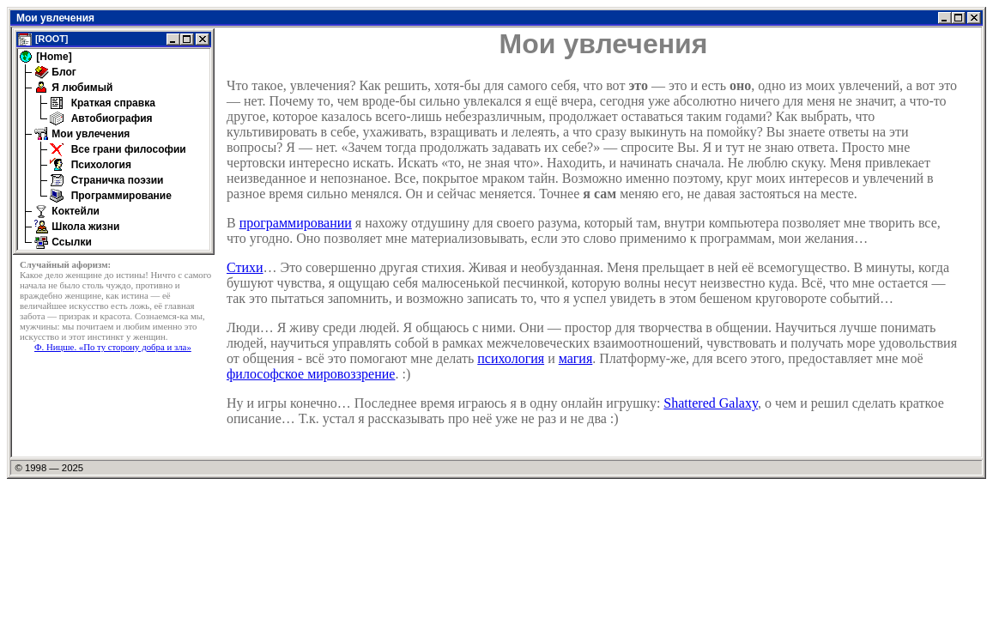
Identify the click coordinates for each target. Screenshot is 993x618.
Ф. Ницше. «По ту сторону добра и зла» (112, 347)
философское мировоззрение (311, 374)
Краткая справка (111, 103)
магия (576, 358)
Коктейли (74, 211)
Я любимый (80, 88)
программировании (295, 222)
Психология (99, 165)
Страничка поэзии (115, 180)
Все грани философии (126, 149)
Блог (62, 72)
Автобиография (110, 118)
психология (510, 358)
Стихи (245, 267)
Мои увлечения (89, 134)
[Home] (52, 57)
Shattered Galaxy (710, 403)
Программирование (120, 196)
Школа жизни (84, 227)
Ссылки (70, 242)
